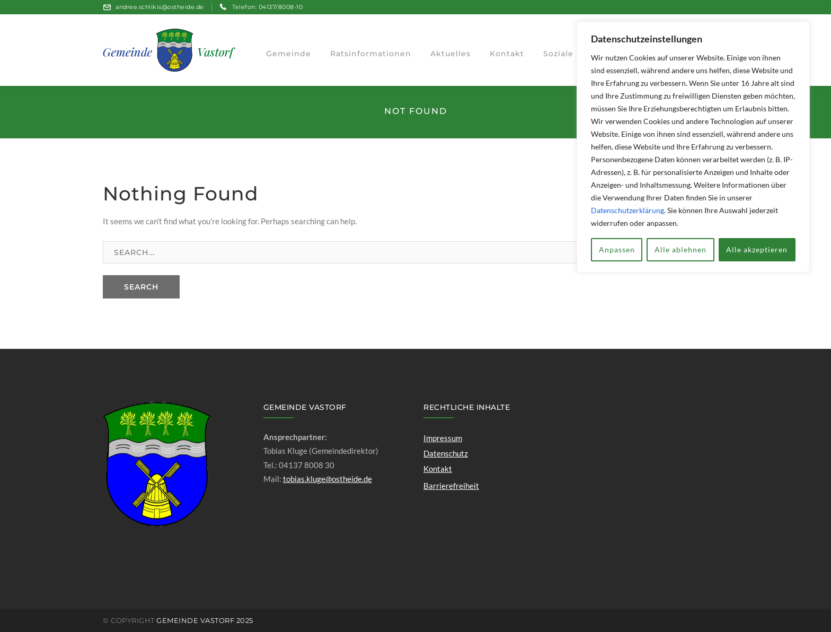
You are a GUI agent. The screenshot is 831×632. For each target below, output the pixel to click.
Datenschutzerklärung (627, 210)
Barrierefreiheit (451, 485)
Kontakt (437, 468)
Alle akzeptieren (757, 249)
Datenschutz (445, 453)
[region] (693, 147)
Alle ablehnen (680, 249)
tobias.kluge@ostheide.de (327, 479)
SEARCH (141, 287)
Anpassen (617, 249)
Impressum (442, 438)
